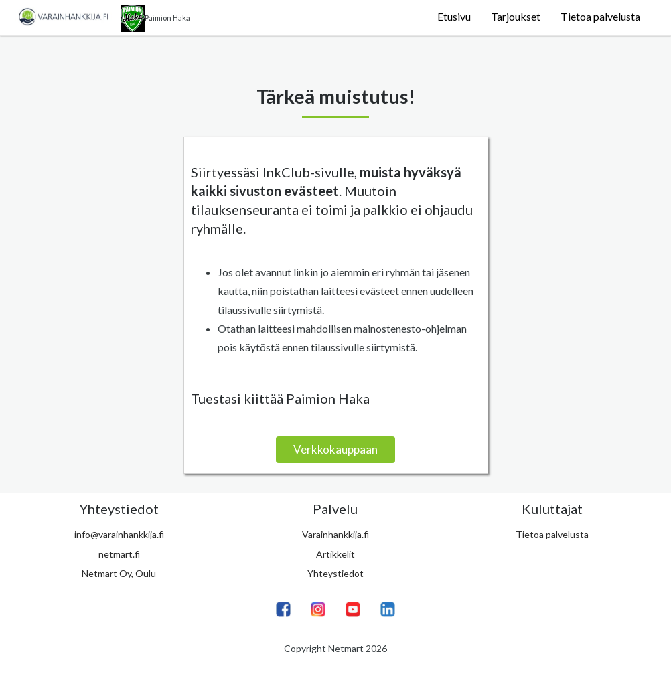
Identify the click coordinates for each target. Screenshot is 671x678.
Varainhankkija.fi (335, 534)
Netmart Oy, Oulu (119, 573)
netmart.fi (119, 554)
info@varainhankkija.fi (119, 534)
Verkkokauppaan (335, 449)
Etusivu (454, 16)
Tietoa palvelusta (600, 16)
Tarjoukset (515, 16)
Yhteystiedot (335, 573)
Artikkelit (335, 554)
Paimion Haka (155, 18)
